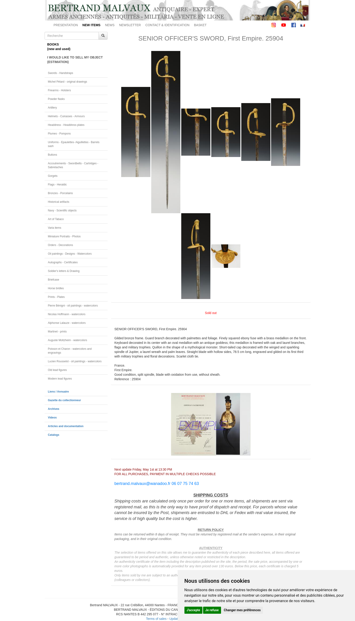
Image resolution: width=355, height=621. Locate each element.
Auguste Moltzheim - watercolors (67, 340)
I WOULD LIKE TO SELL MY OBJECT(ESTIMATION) (75, 60)
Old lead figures (57, 370)
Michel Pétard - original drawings (67, 81)
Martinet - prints (57, 331)
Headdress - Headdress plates (66, 125)
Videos (52, 417)
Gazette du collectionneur (64, 400)
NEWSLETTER (130, 25)
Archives (53, 409)
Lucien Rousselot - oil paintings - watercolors (75, 361)
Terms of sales (156, 619)
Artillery (52, 107)
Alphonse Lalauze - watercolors (67, 322)
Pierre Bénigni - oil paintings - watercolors (73, 305)
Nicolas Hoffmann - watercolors (67, 314)
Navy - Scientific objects (62, 210)
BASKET (200, 25)
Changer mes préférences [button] (242, 610)
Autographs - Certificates (63, 262)
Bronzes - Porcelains (60, 193)
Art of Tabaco (56, 219)
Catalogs (53, 434)
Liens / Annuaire (58, 391)
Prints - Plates (56, 297)
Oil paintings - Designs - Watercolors (70, 253)
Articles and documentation (66, 426)
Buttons (52, 154)
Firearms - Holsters (59, 90)
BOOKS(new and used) (58, 47)
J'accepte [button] (193, 610)
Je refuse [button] (212, 610)
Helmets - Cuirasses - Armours (66, 116)
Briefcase (53, 279)
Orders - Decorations (60, 245)
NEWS (110, 25)
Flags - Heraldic (57, 184)
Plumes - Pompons (59, 133)
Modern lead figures (60, 378)
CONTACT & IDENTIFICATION (167, 25)
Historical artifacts (58, 201)
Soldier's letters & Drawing (64, 271)
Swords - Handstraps (60, 73)
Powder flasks (56, 99)
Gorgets (53, 175)
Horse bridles (56, 288)
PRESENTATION (66, 25)
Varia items (54, 227)
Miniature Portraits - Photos (64, 236)
